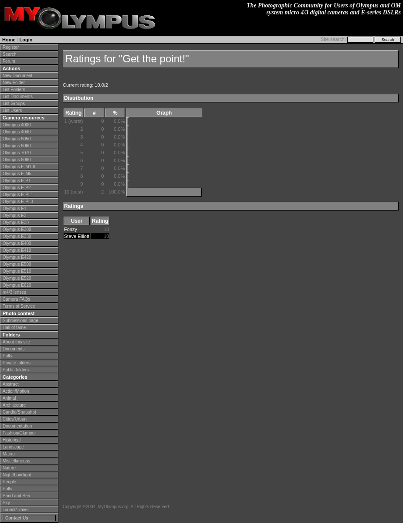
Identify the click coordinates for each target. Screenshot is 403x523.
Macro (9, 454)
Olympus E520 (17, 278)
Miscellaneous (16, 460)
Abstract (11, 384)
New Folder (14, 82)
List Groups (14, 103)
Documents (14, 348)
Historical (11, 440)
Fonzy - (72, 229)
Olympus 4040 (16, 131)
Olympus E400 (17, 243)
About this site (16, 342)
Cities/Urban (15, 419)
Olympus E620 (17, 285)
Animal (9, 398)
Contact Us (16, 518)
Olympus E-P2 (16, 187)
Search (10, 54)
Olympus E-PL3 (18, 201)
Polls (7, 355)
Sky (6, 502)
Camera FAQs (16, 299)
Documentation (17, 426)
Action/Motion (16, 391)
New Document (17, 75)
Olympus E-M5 (17, 173)
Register (11, 47)
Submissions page (20, 320)
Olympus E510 (17, 271)
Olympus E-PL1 (18, 194)
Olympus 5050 (16, 138)
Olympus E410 (17, 250)
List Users (12, 110)
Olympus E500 (17, 264)
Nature (9, 467)
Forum (9, 61)
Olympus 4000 (16, 124)
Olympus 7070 (16, 152)
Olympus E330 (17, 236)
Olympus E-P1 (16, 180)
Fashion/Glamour (19, 433)
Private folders (16, 362)
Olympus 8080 (16, 159)
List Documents (18, 96)
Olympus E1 (14, 208)
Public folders (16, 369)
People (9, 481)
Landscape (13, 447)
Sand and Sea (16, 495)
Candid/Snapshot (19, 412)
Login (26, 39)
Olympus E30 (16, 222)
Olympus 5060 (16, 145)
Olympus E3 (14, 215)
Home (9, 39)
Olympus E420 (17, 257)
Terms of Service (19, 306)
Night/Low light (17, 474)
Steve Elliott (76, 236)
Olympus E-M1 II (19, 166)
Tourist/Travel (16, 509)
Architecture (14, 405)
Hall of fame (14, 327)
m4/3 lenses (14, 292)
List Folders (14, 89)
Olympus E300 (17, 229)
